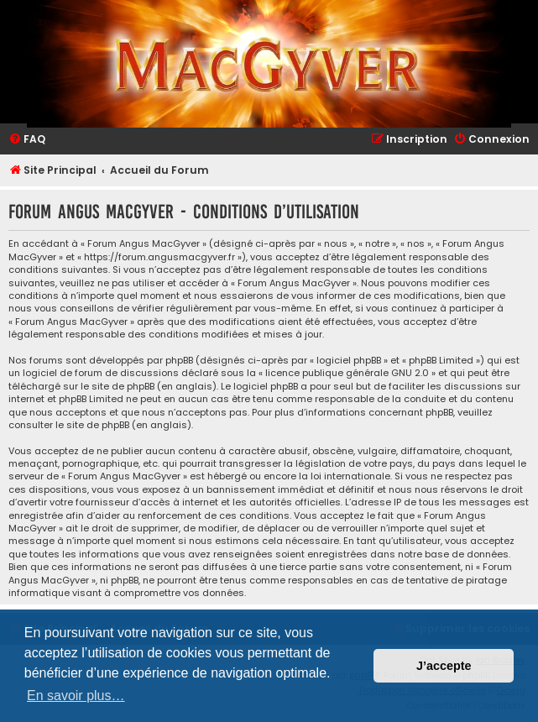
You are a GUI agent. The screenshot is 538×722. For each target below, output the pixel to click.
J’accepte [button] (444, 665)
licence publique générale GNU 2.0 (347, 373)
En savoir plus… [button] (76, 695)
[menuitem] (26, 139)
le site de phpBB (117, 386)
